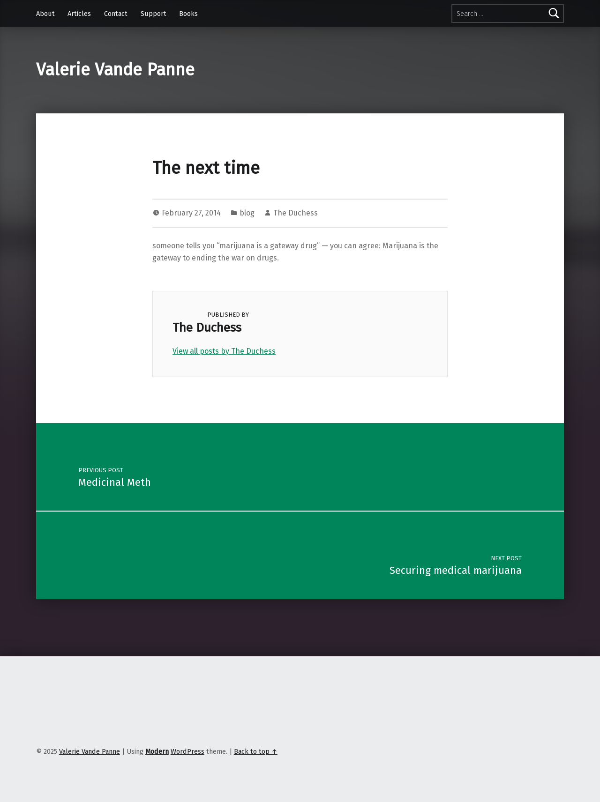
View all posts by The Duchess (224, 351)
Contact (116, 13)
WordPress (187, 751)
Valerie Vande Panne (115, 69)
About (45, 13)
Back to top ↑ (256, 751)
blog (247, 212)
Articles (79, 13)
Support (153, 13)
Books (188, 13)
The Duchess (295, 212)
